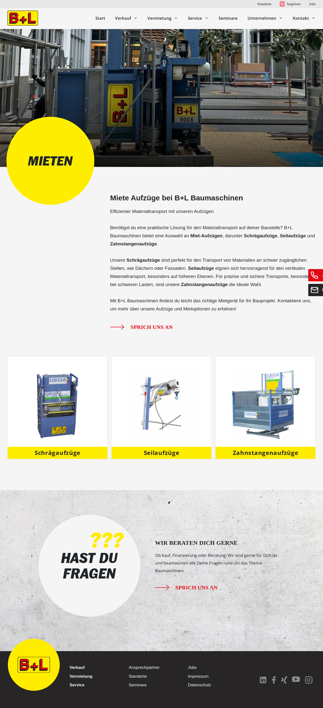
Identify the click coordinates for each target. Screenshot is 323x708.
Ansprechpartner (144, 667)
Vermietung (165, 18)
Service (201, 18)
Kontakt (304, 18)
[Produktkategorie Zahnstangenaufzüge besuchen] (265, 407)
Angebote (293, 4)
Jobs (312, 4)
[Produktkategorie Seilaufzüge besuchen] (161, 407)
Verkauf (129, 18)
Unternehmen (268, 18)
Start (100, 18)
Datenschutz (199, 685)
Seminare (228, 18)
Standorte (264, 4)
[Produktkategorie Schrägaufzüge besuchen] (57, 407)
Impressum (198, 676)
